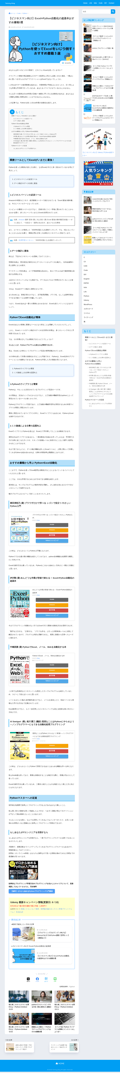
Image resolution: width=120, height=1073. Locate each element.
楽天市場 (52, 535)
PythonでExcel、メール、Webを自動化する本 (49, 656)
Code (100, 3)
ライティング (89, 318)
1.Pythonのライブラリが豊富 (21, 126)
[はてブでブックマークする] (46, 981)
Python (72, 988)
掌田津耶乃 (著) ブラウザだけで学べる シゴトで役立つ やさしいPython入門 (35, 134)
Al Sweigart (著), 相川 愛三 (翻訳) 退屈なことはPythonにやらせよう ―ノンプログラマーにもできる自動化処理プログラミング (42, 141)
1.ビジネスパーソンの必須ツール (22, 118)
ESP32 (86, 283)
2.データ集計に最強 (19, 121)
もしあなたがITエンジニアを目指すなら (24, 148)
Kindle (52, 524)
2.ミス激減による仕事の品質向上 (22, 128)
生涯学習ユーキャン (26, 240)
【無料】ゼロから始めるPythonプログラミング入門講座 (32, 892)
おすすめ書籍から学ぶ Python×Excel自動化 (26, 131)
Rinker (38, 519)
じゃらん (87, 314)
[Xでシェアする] (28, 981)
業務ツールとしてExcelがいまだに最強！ (25, 116)
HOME (60, 1065)
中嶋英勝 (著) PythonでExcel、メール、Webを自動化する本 (30, 138)
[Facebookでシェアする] (37, 981)
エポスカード (89, 310)
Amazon (22, 219)
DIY (105, 3)
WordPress (88, 305)
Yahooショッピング (52, 540)
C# (85, 262)
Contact (111, 3)
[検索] (113, 11)
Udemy (86, 301)
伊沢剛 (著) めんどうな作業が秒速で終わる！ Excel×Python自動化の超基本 (34, 136)
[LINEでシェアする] (55, 981)
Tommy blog (12, 3)
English (87, 279)
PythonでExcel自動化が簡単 (21, 123)
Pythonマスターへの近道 (20, 145)
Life (90, 3)
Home (85, 3)
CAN (85, 266)
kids (95, 3)
